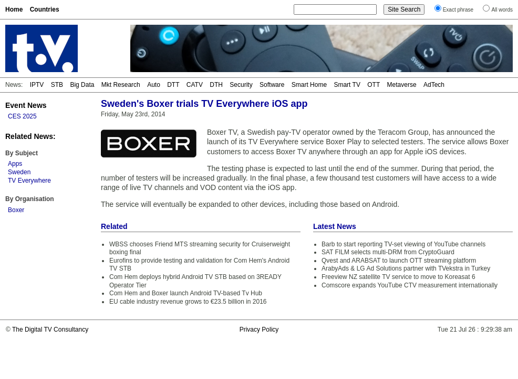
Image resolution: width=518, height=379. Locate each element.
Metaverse (402, 84)
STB (57, 84)
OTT (373, 84)
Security (241, 84)
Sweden (19, 172)
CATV (195, 84)
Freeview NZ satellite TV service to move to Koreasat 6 (398, 277)
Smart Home (309, 84)
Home (14, 9)
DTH (216, 84)
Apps (15, 163)
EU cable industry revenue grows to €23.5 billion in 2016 (188, 301)
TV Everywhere (29, 180)
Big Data (82, 84)
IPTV (37, 84)
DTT (173, 84)
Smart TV (347, 84)
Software (272, 84)
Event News (26, 105)
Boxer (16, 210)
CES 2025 (22, 116)
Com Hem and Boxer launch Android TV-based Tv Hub (185, 293)
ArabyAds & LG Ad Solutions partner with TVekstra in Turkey (406, 268)
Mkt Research (120, 84)
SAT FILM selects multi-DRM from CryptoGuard (388, 252)
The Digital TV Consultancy (50, 329)
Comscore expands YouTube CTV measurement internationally (410, 285)
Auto (153, 84)
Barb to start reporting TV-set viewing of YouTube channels (403, 244)
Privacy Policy (259, 329)
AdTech (433, 84)
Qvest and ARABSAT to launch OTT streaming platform (399, 260)
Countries (44, 9)
